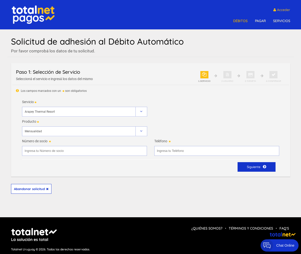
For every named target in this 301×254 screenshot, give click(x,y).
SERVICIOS (281, 21)
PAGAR (260, 21)
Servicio (28, 102)
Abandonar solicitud (31, 189)
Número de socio (35, 141)
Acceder (281, 10)
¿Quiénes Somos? (206, 228)
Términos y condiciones (251, 228)
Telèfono (160, 141)
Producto (29, 121)
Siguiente (256, 167)
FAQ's (284, 228)
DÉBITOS (240, 21)
